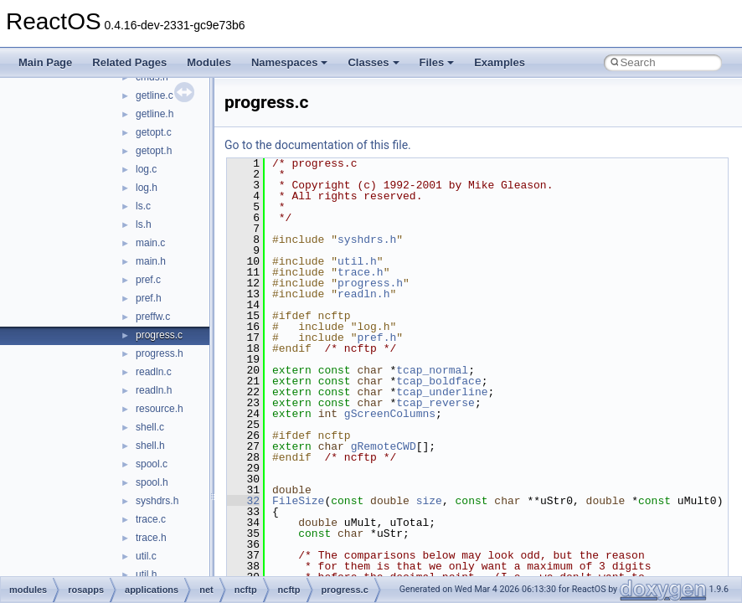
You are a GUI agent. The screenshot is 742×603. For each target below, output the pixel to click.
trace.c (151, 519)
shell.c (150, 427)
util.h (146, 574)
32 (243, 500)
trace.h (151, 538)
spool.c (151, 464)
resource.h (159, 409)
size (429, 500)
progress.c (159, 335)
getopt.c (154, 132)
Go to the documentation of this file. (317, 145)
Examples (499, 62)
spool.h (152, 482)
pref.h (149, 298)
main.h (151, 261)
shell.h (150, 445)
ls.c (143, 206)
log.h (146, 187)
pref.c (148, 280)
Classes (373, 62)
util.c (146, 556)
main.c (150, 243)
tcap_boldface (438, 381)
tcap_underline (441, 391)
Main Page (45, 62)
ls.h (144, 224)
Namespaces (289, 62)
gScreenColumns (389, 413)
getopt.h (154, 151)
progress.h (159, 353)
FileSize (298, 500)
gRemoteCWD (383, 446)
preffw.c (153, 316)
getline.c (154, 95)
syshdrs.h (157, 501)
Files (437, 62)
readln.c (154, 372)
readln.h (154, 390)
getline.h (154, 114)
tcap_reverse (435, 402)
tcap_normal (432, 370)
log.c (146, 169)
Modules (209, 62)
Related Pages (129, 62)
